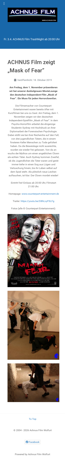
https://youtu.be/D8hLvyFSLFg (37, 201)
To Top (32, 419)
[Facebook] (32, 442)
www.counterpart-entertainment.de (40, 193)
